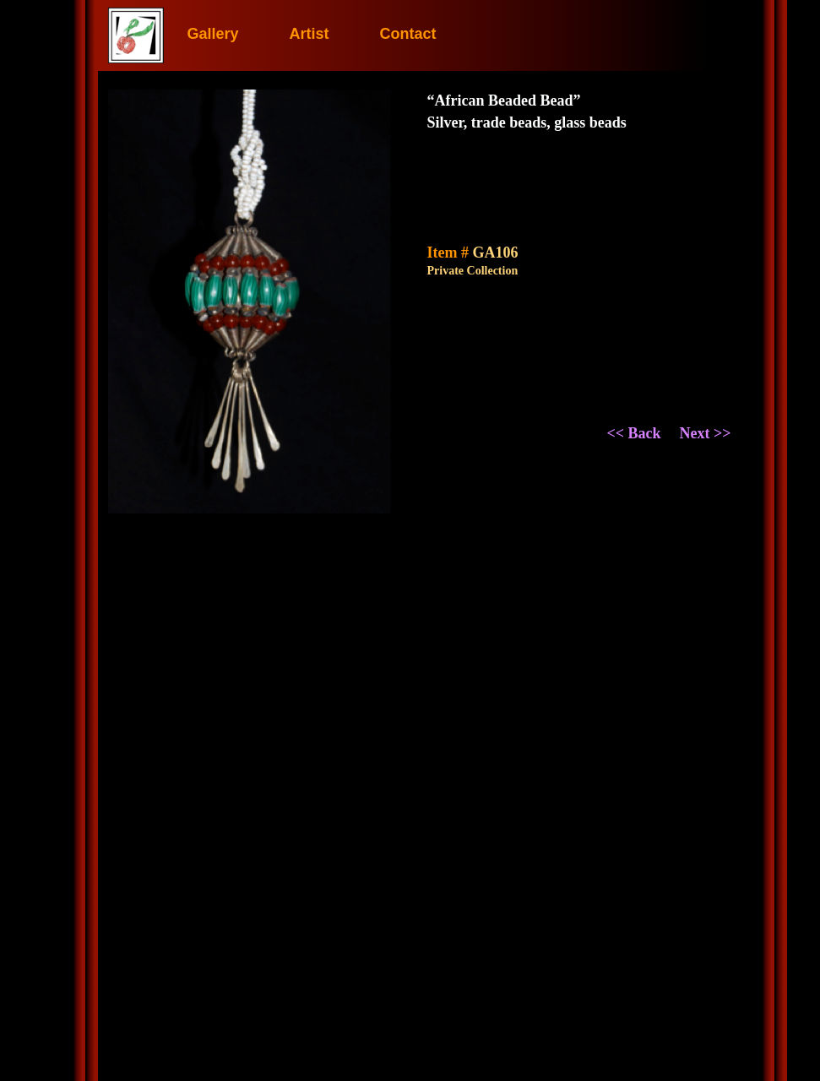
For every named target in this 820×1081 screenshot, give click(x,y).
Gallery (212, 33)
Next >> (705, 433)
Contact (408, 33)
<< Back (634, 433)
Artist (309, 33)
